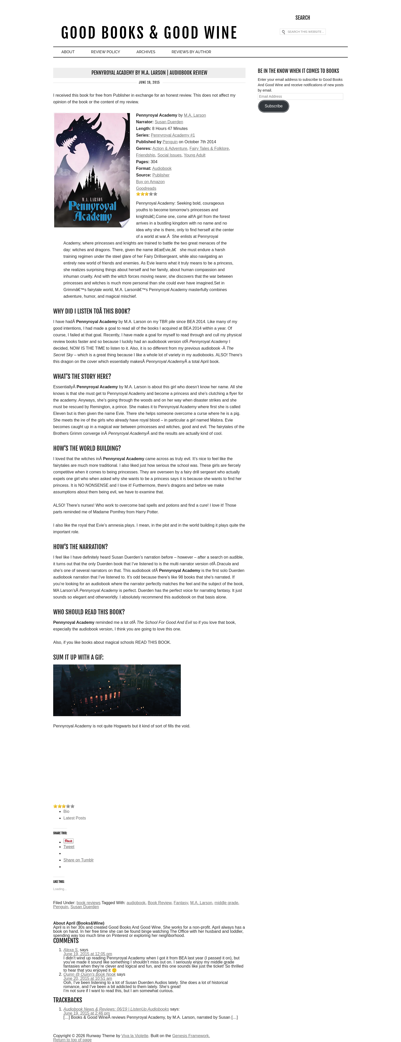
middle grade (226, 903)
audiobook (136, 903)
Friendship (145, 155)
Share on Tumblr (78, 860)
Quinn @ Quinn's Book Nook (89, 974)
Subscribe (274, 106)
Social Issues (170, 155)
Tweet (68, 847)
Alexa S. (71, 950)
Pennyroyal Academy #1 (173, 135)
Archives (146, 52)
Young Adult (194, 155)
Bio (66, 811)
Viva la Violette (134, 1036)
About (68, 52)
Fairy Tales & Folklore (209, 148)
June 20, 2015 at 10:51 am (87, 978)
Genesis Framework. (191, 1036)
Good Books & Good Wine (149, 33)
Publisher (161, 175)
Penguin (170, 142)
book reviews (89, 903)
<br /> (68, 766)
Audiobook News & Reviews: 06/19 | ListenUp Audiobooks (116, 1009)
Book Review (160, 903)
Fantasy (181, 903)
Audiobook (162, 168)
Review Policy (105, 52)
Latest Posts (74, 818)
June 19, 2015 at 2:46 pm (86, 1013)
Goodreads (146, 188)
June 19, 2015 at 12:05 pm (87, 954)
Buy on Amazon (150, 182)
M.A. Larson (195, 115)
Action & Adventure (169, 148)
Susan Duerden (169, 122)
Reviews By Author (191, 52)
